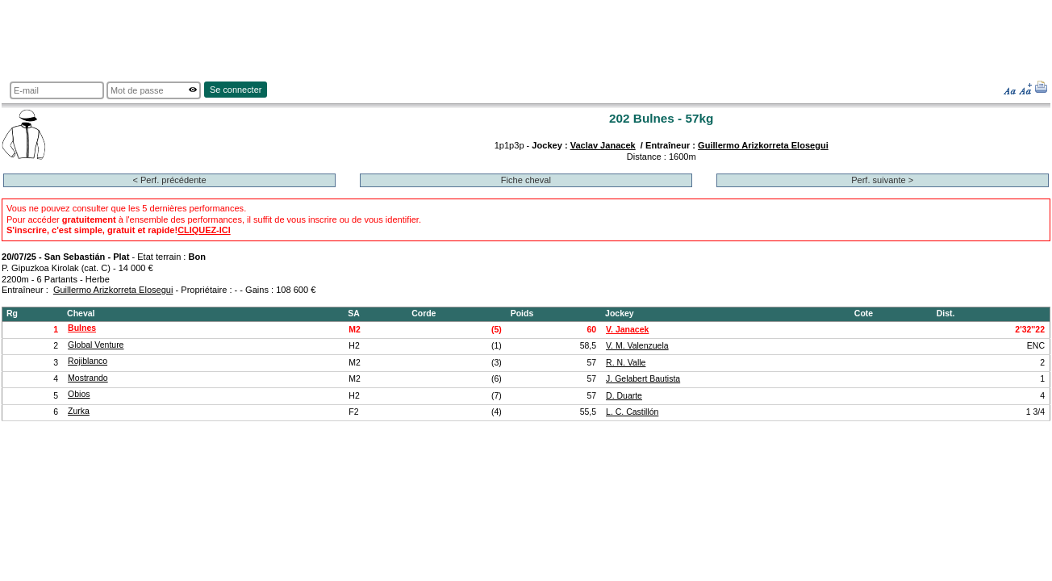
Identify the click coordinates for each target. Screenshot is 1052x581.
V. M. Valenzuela (637, 345)
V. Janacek (627, 329)
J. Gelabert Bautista (643, 378)
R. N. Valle (625, 362)
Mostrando (88, 378)
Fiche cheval (526, 180)
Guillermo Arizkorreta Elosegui (763, 145)
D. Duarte (624, 395)
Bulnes (82, 328)
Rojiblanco (87, 361)
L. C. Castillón (632, 412)
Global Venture (95, 345)
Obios (79, 394)
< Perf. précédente (169, 180)
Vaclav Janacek (603, 145)
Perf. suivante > (882, 180)
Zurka (79, 411)
